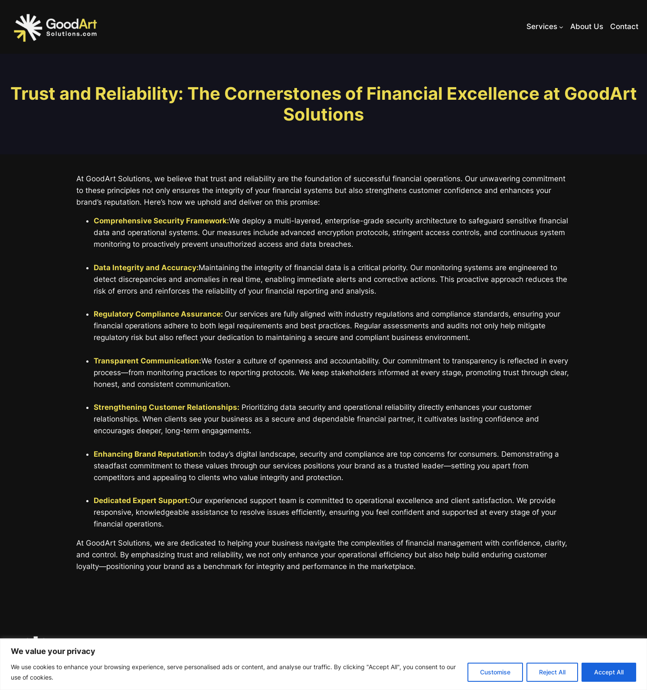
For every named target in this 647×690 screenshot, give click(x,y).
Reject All (552, 672)
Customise (495, 672)
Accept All (609, 672)
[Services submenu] (561, 27)
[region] (323, 664)
